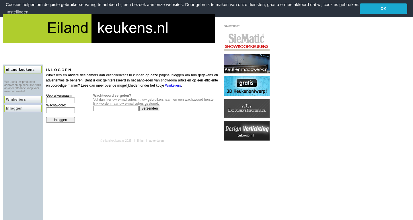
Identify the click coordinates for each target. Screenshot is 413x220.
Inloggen (14, 108)
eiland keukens (20, 70)
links (140, 140)
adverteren (156, 140)
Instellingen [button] (17, 11)
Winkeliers (16, 100)
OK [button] (383, 8)
